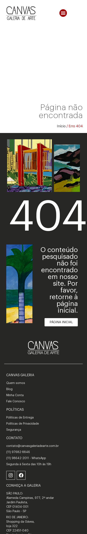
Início (61, 126)
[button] (63, 13)
